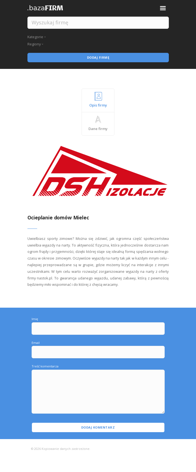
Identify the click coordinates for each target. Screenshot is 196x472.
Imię (35, 319)
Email (36, 343)
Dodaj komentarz (98, 427)
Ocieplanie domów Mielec (58, 217)
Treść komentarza (45, 366)
